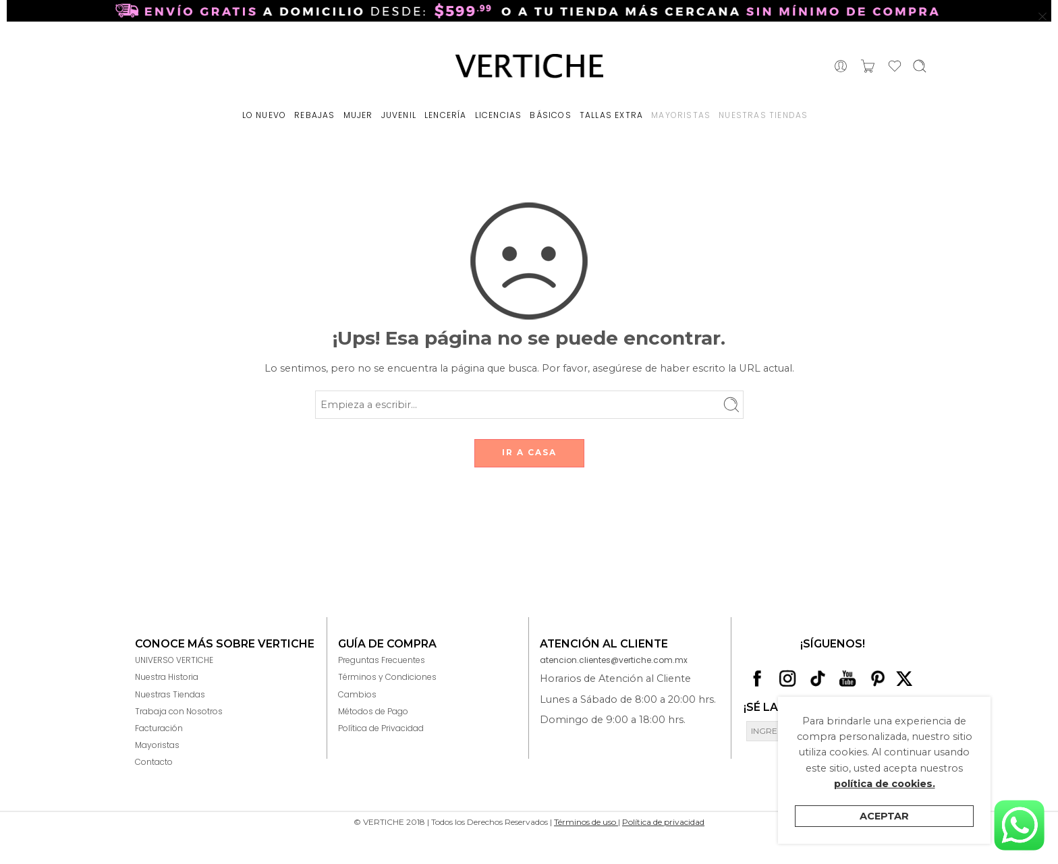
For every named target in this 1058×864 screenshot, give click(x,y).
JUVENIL (398, 115)
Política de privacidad (663, 822)
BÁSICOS (550, 115)
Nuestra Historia (166, 677)
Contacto (154, 762)
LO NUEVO (264, 115)
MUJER (358, 115)
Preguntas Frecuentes (381, 660)
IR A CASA (529, 452)
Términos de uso (586, 822)
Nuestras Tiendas (170, 694)
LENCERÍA (445, 115)
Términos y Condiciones (387, 677)
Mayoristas (157, 745)
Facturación (159, 728)
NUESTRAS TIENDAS (763, 115)
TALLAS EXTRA (611, 115)
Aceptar (884, 816)
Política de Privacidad (381, 728)
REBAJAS (314, 115)
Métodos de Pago (373, 711)
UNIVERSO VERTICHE (174, 660)
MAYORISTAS (681, 115)
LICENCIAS (498, 115)
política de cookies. (884, 784)
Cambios (357, 694)
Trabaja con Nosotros (179, 711)
